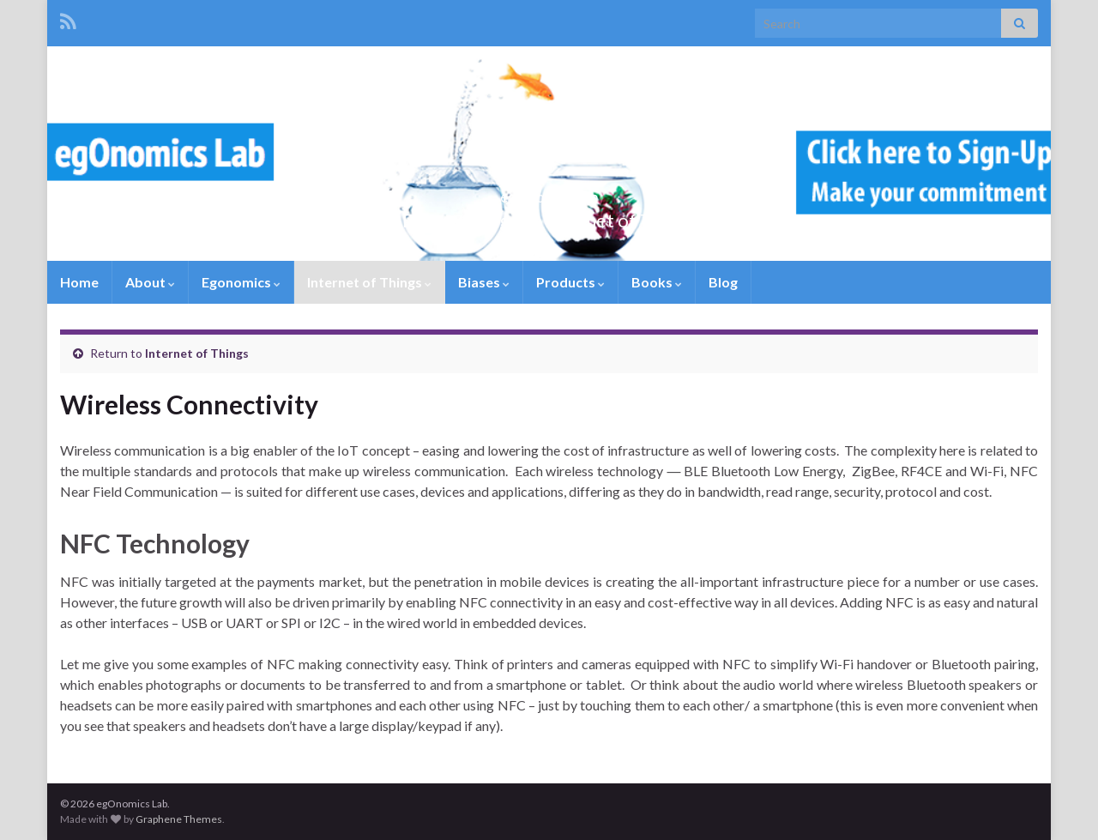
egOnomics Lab (549, 191)
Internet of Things (369, 282)
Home (79, 282)
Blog (723, 282)
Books (656, 282)
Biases (484, 282)
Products (570, 282)
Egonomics (241, 282)
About (150, 282)
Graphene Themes (179, 819)
